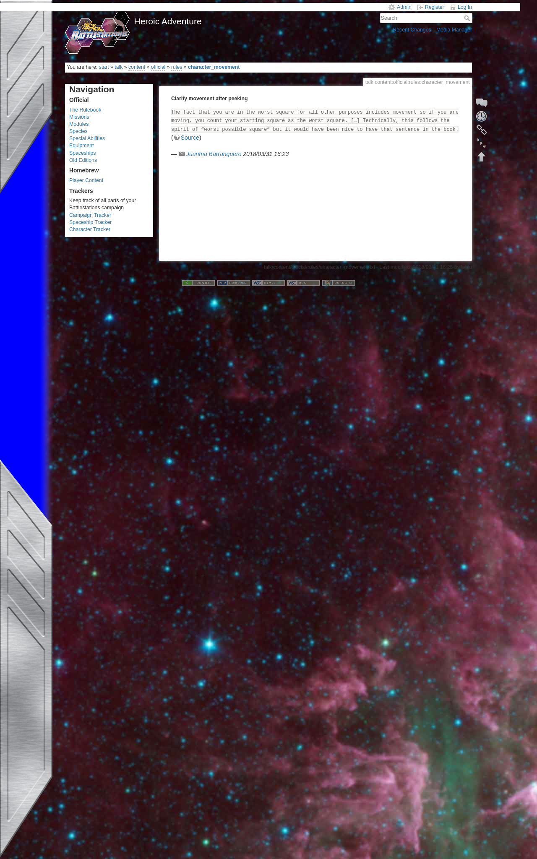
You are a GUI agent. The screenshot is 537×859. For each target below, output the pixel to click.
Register (434, 7)
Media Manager (454, 30)
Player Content (86, 180)
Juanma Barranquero (214, 154)
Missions (79, 117)
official (158, 67)
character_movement (214, 67)
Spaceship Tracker (90, 222)
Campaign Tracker (90, 215)
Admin (404, 7)
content (136, 67)
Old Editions (83, 160)
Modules (79, 124)
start (104, 67)
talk (119, 67)
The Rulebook (85, 110)
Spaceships (82, 153)
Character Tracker (89, 229)
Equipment (81, 145)
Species (78, 131)
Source (190, 137)
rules (176, 67)
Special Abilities (87, 138)
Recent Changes (412, 30)
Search (468, 18)
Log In (465, 7)
